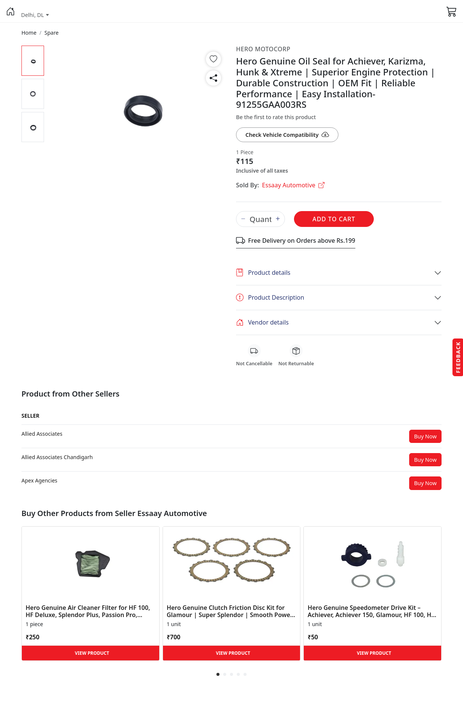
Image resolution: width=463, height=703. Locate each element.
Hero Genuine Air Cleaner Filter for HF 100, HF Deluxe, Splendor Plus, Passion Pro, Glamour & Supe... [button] (88, 611)
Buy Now (425, 436)
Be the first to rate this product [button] (276, 117)
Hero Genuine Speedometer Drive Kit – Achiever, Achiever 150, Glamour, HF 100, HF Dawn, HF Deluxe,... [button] (371, 611)
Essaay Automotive (293, 185)
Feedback (457, 357)
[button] (10, 11)
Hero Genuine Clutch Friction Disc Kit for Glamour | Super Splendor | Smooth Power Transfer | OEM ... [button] (230, 611)
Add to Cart (333, 219)
